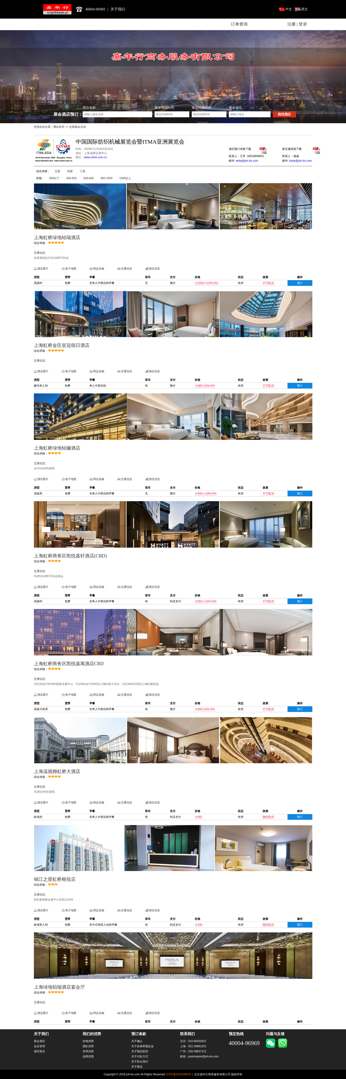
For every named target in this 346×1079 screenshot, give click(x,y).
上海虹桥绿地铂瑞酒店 (57, 237)
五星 (57, 171)
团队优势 (88, 1046)
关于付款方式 (139, 1056)
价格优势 (88, 1041)
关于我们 (117, 9)
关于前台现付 (139, 1061)
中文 (288, 9)
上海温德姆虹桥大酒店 (57, 771)
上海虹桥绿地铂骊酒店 (57, 448)
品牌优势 (88, 1056)
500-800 (89, 178)
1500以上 (125, 178)
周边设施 (98, 268)
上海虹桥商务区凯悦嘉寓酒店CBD (69, 663)
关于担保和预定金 (142, 1046)
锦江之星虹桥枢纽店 (55, 879)
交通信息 (126, 268)
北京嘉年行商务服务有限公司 (57, 9)
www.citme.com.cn (95, 157)
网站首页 (59, 126)
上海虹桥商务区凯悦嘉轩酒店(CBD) (70, 555)
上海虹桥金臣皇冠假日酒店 (62, 345)
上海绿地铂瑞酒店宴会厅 (59, 987)
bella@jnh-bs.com (247, 160)
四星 (70, 171)
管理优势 (88, 1051)
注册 (291, 24)
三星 (82, 171)
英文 (304, 9)
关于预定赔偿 (139, 1051)
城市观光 (39, 1051)
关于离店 (136, 1066)
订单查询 (239, 24)
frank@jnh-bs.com (300, 160)
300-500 (71, 178)
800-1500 (107, 178)
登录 (303, 24)
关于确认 (136, 1041)
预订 (300, 283)
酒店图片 (43, 268)
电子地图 (70, 268)
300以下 (54, 178)
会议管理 (39, 1046)
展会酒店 (39, 1041)
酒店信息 (154, 268)
